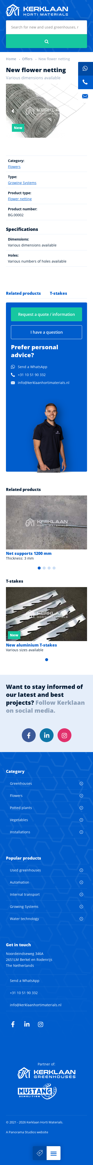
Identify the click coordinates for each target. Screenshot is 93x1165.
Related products (23, 293)
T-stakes (58, 293)
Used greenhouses (25, 870)
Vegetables (19, 819)
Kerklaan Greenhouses (46, 1073)
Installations (20, 832)
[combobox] (46, 27)
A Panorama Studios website (27, 1132)
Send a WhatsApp (32, 366)
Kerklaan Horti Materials (37, 10)
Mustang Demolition (46, 1091)
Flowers (14, 166)
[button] (54, 1153)
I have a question (47, 332)
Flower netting (20, 198)
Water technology (24, 918)
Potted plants (21, 807)
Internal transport (25, 894)
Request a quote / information (46, 314)
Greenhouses (21, 783)
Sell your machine (40, 1153)
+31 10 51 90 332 (32, 374)
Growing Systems (22, 182)
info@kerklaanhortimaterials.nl (43, 382)
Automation (19, 882)
